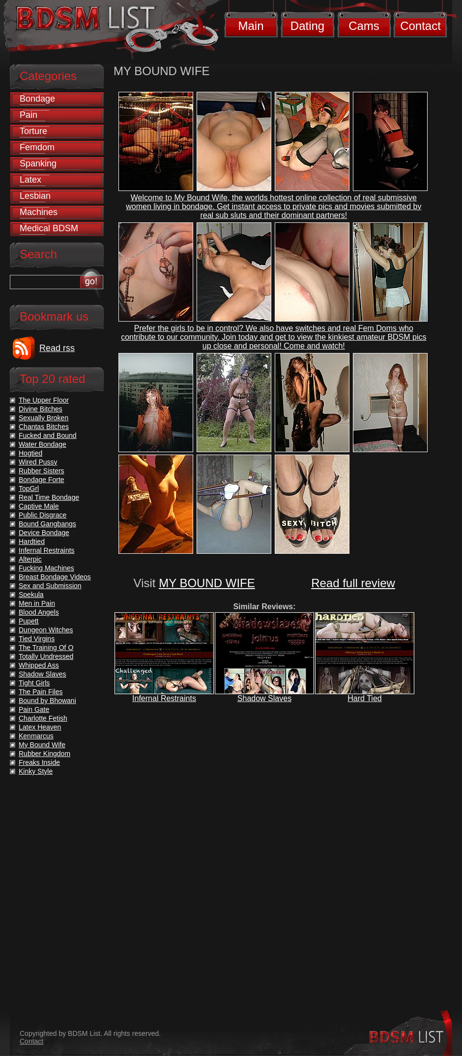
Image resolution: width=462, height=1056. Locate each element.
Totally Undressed (46, 656)
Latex (30, 180)
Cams (363, 25)
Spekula (31, 594)
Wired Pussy (38, 462)
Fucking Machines (46, 568)
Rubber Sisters (41, 471)
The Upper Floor (44, 400)
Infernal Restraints (164, 698)
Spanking (38, 163)
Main (250, 25)
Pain (28, 115)
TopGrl (29, 488)
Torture (33, 131)
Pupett (28, 621)
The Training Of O (46, 647)
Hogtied (30, 453)
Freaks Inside (39, 762)
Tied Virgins (37, 639)
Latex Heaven (40, 727)
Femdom (37, 147)
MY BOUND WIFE (207, 583)
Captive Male (39, 506)
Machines (39, 212)
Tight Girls (34, 683)
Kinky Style (36, 771)
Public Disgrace (42, 515)
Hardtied (32, 541)
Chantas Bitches (44, 427)
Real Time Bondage (49, 497)
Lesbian (35, 196)
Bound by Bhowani (47, 700)
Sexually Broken (43, 418)
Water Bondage (42, 444)
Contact (420, 25)
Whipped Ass (39, 665)
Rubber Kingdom (44, 754)
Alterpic (30, 559)
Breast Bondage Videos (55, 577)
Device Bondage (44, 533)
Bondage (37, 99)
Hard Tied (364, 698)
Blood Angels (39, 612)
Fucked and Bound (48, 435)
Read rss (57, 348)
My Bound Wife (42, 745)
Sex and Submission (50, 586)
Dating (307, 25)
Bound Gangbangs (47, 524)
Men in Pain (37, 603)
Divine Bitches (40, 409)
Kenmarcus (36, 736)
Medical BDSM (49, 228)
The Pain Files (40, 692)
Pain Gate (34, 709)
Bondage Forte (41, 480)
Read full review (353, 583)
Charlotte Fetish (43, 718)
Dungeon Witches (46, 630)
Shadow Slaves (264, 698)
